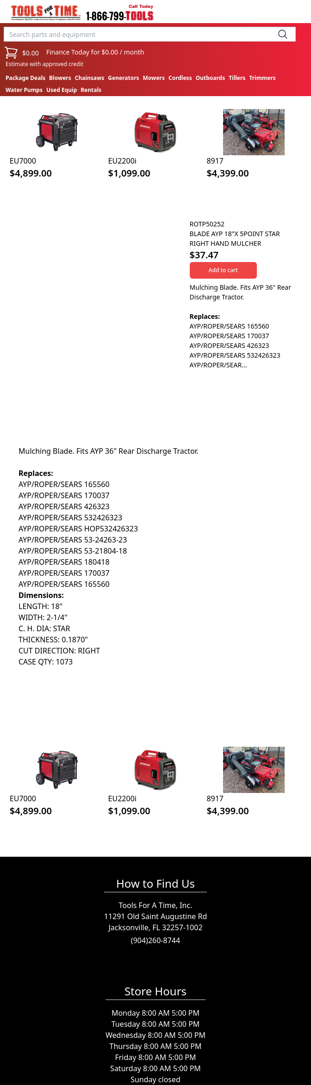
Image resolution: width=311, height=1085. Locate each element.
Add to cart (223, 270)
